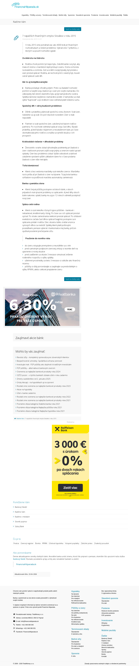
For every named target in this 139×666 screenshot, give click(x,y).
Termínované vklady (49, 15)
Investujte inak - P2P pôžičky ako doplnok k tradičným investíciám (44, 364)
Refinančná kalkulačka (78, 603)
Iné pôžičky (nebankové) (79, 613)
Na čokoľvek (75, 596)
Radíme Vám (20, 418)
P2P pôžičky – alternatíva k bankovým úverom (36, 368)
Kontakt (104, 656)
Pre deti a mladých (77, 646)
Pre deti (104, 603)
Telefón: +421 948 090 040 (25, 625)
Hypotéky (25, 15)
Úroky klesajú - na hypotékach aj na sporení (35, 382)
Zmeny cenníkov (107, 645)
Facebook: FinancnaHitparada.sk (27, 632)
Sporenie (71, 15)
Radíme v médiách (22, 517)
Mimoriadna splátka (77, 624)
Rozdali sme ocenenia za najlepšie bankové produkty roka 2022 (44, 396)
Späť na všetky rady (73, 29)
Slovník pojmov (21, 521)
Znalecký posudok (101, 543)
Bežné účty (63, 15)
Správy (104, 650)
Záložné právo (86, 543)
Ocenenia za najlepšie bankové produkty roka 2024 (38, 371)
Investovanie (104, 15)
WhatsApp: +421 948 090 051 (26, 628)
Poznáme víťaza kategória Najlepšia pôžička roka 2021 (39, 407)
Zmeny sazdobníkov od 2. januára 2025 (33, 379)
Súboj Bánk (19, 526)
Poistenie (94, 15)
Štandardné (75, 632)
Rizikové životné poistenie (110, 611)
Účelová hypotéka (56, 543)
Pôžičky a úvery (35, 15)
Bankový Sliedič (21, 507)
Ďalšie (125, 15)
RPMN (44, 543)
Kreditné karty (76, 622)
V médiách (105, 643)
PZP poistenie (106, 615)
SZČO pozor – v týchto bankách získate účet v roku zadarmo (42, 375)
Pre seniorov (75, 648)
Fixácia (16, 543)
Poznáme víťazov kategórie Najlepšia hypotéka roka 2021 (41, 411)
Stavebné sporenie (83, 15)
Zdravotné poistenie (108, 613)
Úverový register (27, 543)
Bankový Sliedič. (19, 559)
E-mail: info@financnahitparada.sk (27, 621)
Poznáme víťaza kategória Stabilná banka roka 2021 (38, 404)
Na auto (74, 615)
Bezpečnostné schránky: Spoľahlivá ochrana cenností (39, 361)
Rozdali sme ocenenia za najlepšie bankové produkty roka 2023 (44, 386)
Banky (104, 654)
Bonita (37, 543)
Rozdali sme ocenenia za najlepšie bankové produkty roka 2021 (44, 400)
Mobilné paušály (116, 15)
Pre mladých (75, 598)
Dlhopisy (104, 623)
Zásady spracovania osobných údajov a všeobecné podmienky (105, 664)
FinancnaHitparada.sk (26, 564)
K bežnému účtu (76, 634)
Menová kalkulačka (108, 647)
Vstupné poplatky (72, 543)
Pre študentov (76, 617)
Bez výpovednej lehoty (109, 591)
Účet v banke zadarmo (26, 393)
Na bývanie (75, 594)
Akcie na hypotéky (24, 389)
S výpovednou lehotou (109, 593)
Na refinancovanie (77, 601)
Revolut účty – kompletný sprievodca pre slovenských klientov (43, 357)
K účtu (73, 656)
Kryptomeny (105, 625)
